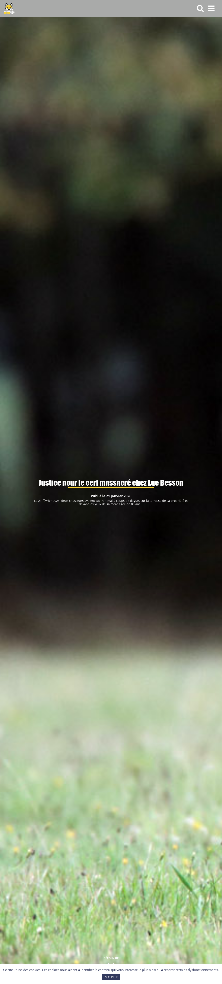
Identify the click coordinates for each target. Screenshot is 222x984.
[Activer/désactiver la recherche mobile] (200, 8)
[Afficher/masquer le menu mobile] (212, 8)
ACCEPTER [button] (111, 977)
